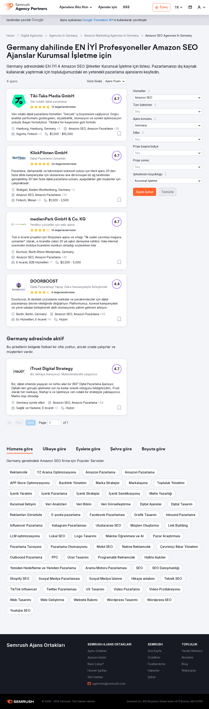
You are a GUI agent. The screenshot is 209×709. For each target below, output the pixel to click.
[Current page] (54, 422)
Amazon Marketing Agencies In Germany (111, 35)
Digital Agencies (32, 35)
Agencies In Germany (63, 35)
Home (10, 35)
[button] (179, 7)
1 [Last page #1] (67, 422)
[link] (107, 7)
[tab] (20, 449)
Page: (43, 422)
